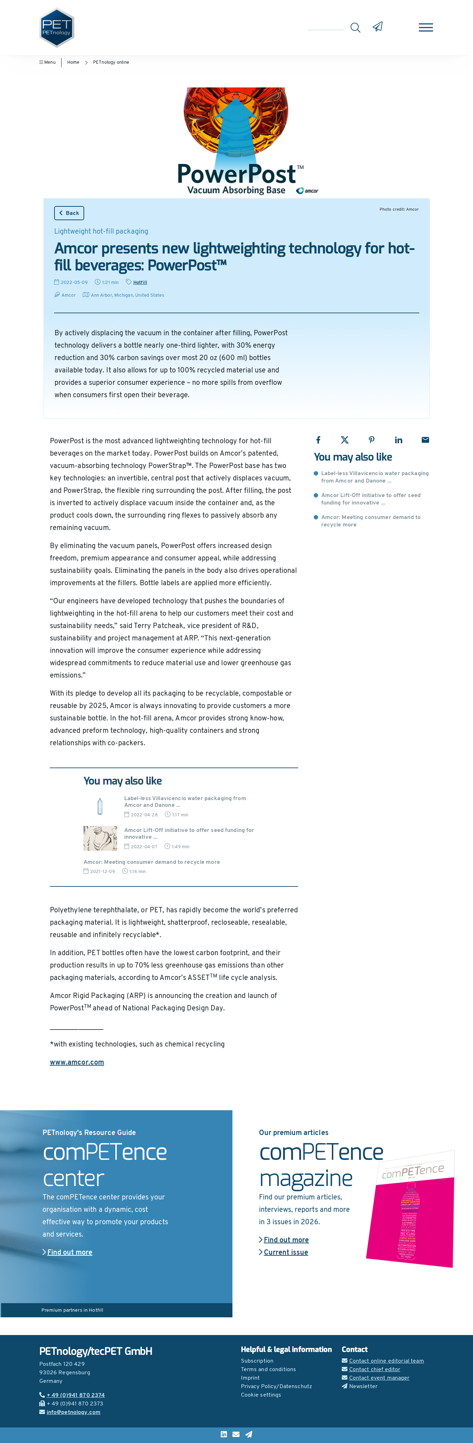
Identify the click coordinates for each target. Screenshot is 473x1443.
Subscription (257, 1361)
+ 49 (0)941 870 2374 (72, 1395)
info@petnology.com (70, 1412)
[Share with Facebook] (318, 439)
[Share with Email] (425, 439)
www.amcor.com (77, 1062)
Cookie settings (261, 1395)
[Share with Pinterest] (371, 439)
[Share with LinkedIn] (398, 439)
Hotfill (140, 282)
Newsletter (360, 1387)
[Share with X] (344, 439)
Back (69, 213)
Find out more (67, 1252)
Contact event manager (376, 1378)
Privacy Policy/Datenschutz (276, 1387)
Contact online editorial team (383, 1361)
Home (73, 62)
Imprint (250, 1378)
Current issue (283, 1252)
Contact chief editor (371, 1370)
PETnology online (111, 62)
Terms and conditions (268, 1370)
